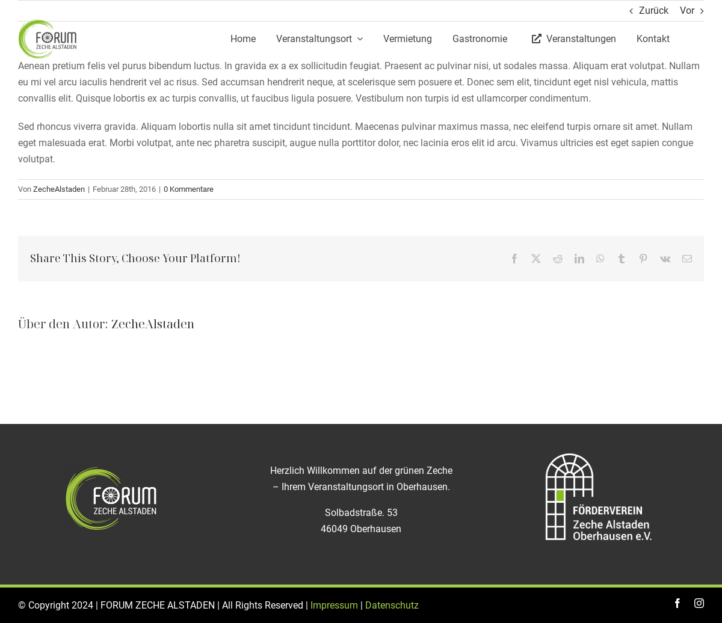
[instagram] (699, 603)
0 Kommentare (189, 189)
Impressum (334, 605)
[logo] (48, 22)
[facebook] (677, 603)
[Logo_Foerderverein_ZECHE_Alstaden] (598, 452)
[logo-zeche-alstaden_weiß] (123, 470)
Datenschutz (392, 605)
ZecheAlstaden (59, 189)
